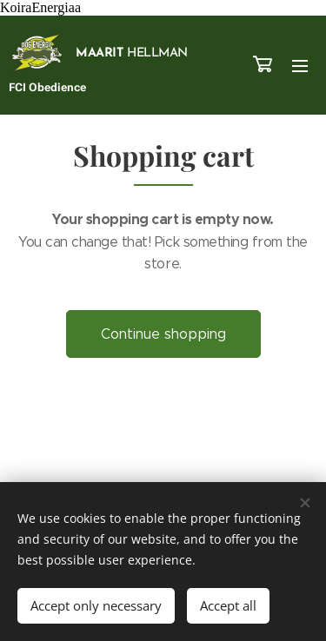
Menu (300, 66)
